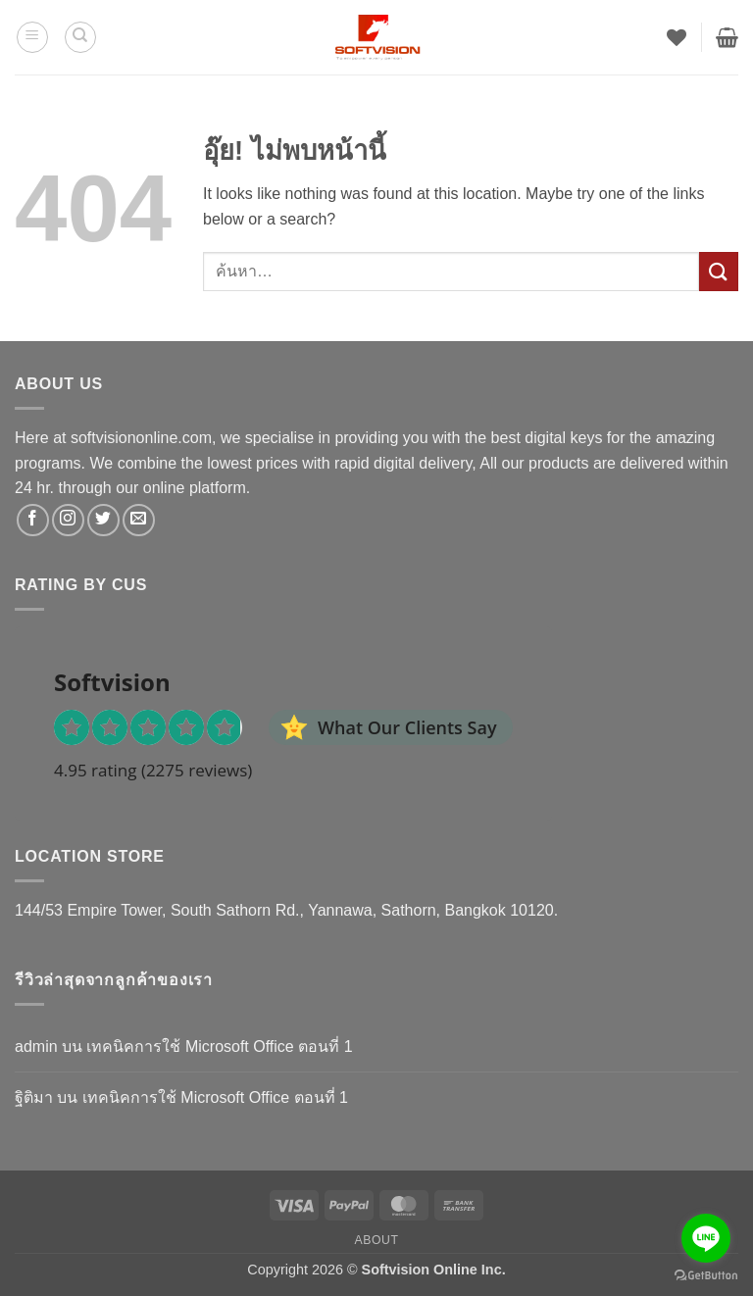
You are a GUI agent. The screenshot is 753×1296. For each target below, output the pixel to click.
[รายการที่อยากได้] (676, 37)
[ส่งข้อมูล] (718, 271)
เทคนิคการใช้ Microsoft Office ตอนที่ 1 (219, 1046)
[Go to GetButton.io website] (706, 1276)
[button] (32, 37)
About (376, 1240)
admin (36, 1046)
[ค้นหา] (80, 37)
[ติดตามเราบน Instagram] (68, 520)
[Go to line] (705, 1238)
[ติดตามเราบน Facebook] (33, 520)
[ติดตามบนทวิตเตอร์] (103, 520)
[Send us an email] (139, 520)
